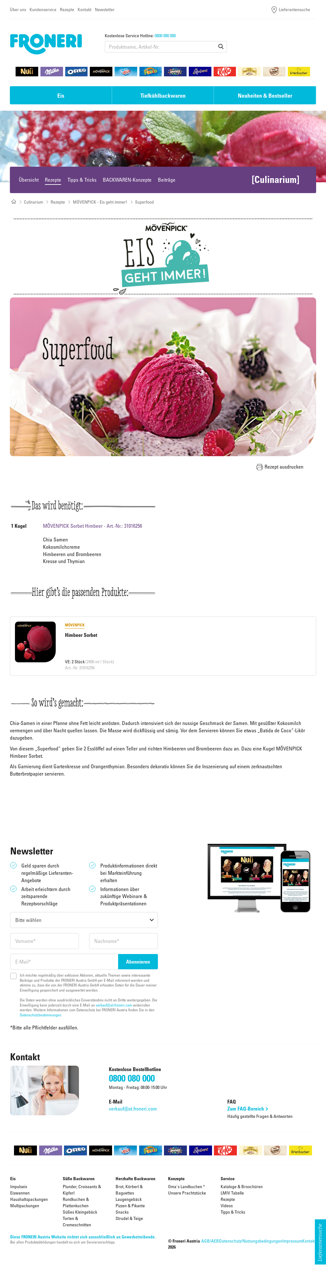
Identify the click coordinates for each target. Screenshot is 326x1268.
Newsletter (105, 9)
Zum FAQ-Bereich (245, 1108)
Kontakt (84, 9)
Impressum (292, 1241)
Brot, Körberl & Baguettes (129, 1189)
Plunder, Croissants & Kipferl (82, 1189)
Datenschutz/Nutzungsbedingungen (250, 1241)
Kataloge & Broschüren (242, 1186)
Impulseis (18, 1186)
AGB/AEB (210, 1241)
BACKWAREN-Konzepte (127, 180)
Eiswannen (20, 1192)
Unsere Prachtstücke (187, 1192)
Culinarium (33, 202)
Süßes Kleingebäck (80, 1212)
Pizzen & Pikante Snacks (130, 1209)
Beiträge (166, 180)
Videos (227, 1205)
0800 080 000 (165, 35)
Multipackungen (24, 1205)
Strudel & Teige (129, 1218)
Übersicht (29, 180)
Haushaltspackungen (29, 1199)
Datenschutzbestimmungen (40, 1014)
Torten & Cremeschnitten (77, 1221)
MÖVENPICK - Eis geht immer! (100, 202)
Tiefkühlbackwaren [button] (163, 95)
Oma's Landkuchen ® (186, 1186)
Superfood (144, 202)
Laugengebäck (129, 1199)
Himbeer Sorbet (81, 635)
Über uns (18, 9)
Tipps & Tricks (81, 180)
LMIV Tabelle (232, 1192)
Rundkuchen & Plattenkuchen (76, 1202)
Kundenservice (43, 9)
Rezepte (67, 9)
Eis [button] (60, 95)
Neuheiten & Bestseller (265, 95)
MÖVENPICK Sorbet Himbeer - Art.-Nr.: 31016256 (92, 526)
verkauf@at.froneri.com (114, 1004)
